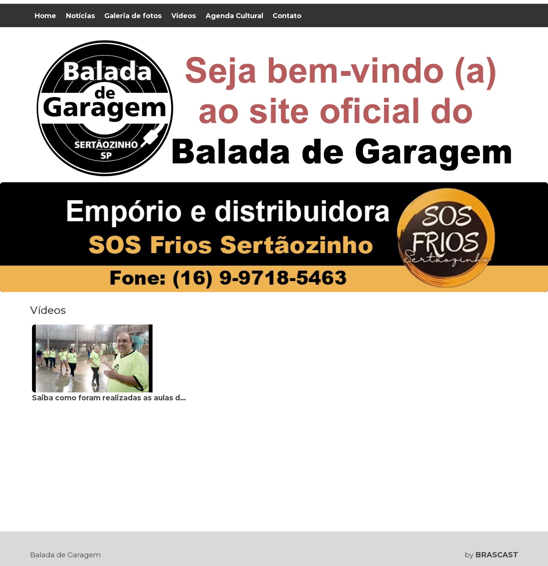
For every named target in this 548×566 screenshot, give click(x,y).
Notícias (80, 16)
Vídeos (183, 16)
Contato (287, 16)
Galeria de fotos (133, 16)
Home (45, 16)
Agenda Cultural (234, 16)
